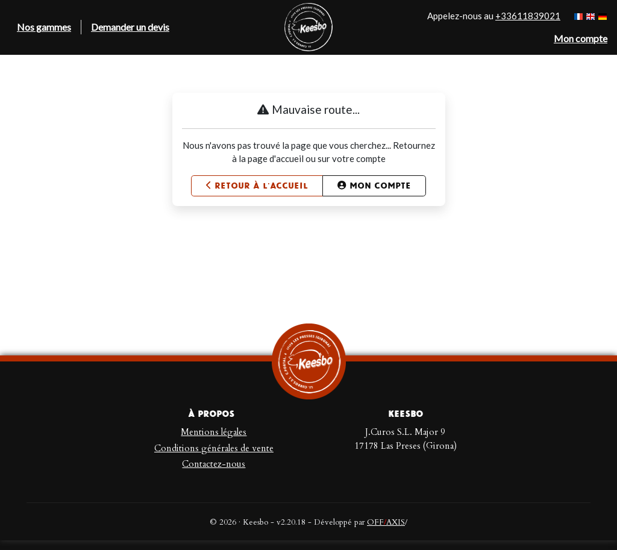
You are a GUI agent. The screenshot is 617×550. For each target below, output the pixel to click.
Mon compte (373, 186)
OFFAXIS (386, 522)
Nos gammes (44, 27)
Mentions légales (213, 432)
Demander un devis (130, 27)
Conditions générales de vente (214, 448)
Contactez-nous (213, 464)
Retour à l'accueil (257, 186)
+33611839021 (527, 15)
